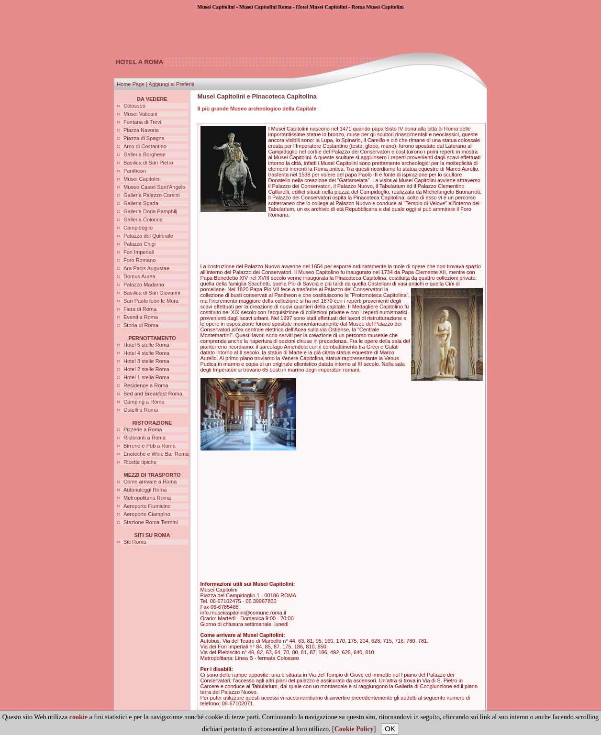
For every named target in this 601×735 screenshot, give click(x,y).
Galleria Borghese (144, 154)
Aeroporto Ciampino (146, 514)
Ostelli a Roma (140, 410)
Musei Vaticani (140, 114)
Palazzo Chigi (139, 244)
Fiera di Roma (139, 309)
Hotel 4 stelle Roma (146, 353)
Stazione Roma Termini (150, 522)
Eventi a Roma (140, 317)
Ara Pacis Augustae (146, 268)
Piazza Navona (141, 130)
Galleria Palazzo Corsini (151, 195)
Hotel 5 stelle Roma (146, 345)
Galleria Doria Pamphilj (150, 211)
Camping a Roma (144, 402)
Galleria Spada (140, 203)
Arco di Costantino (145, 146)
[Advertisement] (300, 31)
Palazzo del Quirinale (148, 236)
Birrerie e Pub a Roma (149, 446)
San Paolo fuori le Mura (150, 301)
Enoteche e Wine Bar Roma (156, 454)
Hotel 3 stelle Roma (146, 361)
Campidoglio (138, 227)
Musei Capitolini (142, 179)
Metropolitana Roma (147, 498)
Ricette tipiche (139, 462)
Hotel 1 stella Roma (146, 377)
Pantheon (134, 171)
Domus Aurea (139, 276)
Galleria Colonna (143, 219)
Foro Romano (139, 260)
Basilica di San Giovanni (151, 293)
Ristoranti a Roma (144, 437)
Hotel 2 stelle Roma (146, 369)
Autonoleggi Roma (145, 490)
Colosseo (134, 106)
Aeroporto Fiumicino (146, 506)
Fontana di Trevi (142, 122)
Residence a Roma (145, 385)
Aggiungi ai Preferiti (171, 84)
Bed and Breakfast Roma (152, 393)
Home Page (131, 84)
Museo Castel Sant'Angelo (154, 187)
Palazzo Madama (143, 284)
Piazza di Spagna (144, 138)
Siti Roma (134, 542)
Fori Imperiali (138, 252)
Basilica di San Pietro (148, 162)
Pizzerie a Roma (142, 429)
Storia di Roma (140, 325)
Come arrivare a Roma (150, 481)
